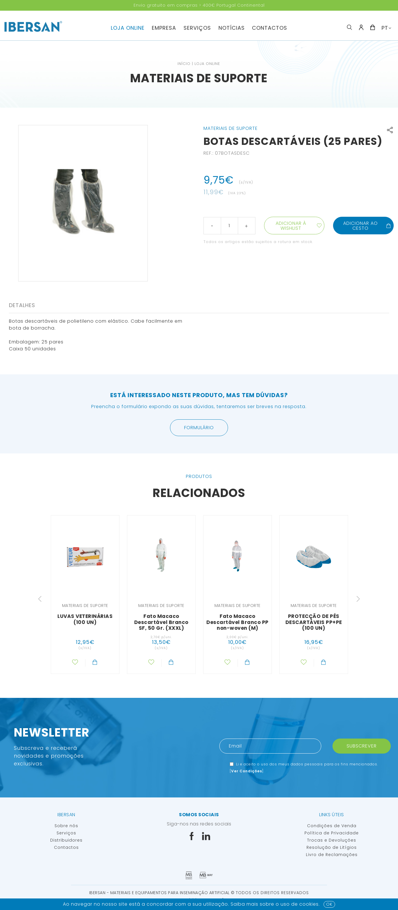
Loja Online (128, 27)
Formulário (199, 427)
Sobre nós (66, 826)
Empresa (164, 27)
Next (358, 599)
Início (183, 63)
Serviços (197, 27)
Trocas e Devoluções (331, 840)
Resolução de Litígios (332, 847)
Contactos (269, 27)
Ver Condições (246, 771)
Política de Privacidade (331, 833)
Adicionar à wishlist (291, 225)
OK (329, 904)
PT (385, 27)
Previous (39, 599)
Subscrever (362, 746)
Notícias (231, 27)
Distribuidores (66, 840)
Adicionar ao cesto (367, 225)
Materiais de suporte (199, 78)
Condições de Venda (331, 826)
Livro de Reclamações (332, 854)
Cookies (309, 904)
